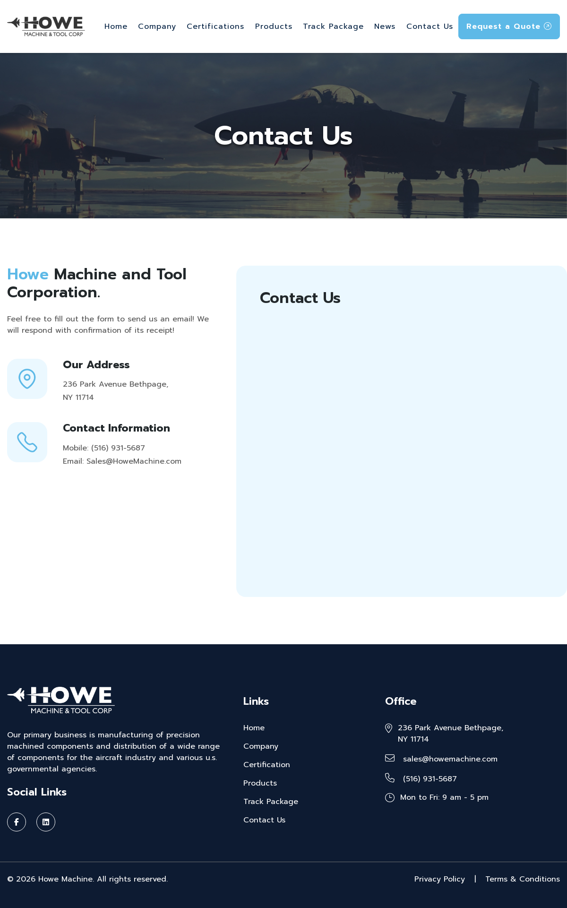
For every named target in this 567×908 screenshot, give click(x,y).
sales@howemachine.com (441, 759)
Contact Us (429, 26)
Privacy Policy (439, 879)
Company (157, 26)
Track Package (333, 26)
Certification (266, 764)
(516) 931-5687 (421, 779)
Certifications (215, 26)
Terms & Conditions (522, 879)
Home (116, 26)
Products (273, 26)
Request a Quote (509, 26)
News (384, 26)
